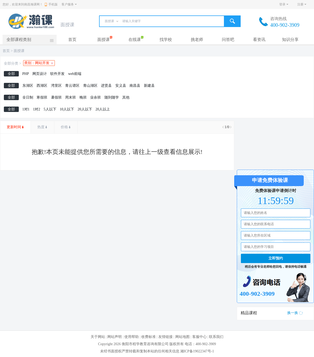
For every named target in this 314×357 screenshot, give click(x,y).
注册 (300, 4)
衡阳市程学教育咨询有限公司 (145, 344)
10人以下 (67, 109)
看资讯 (259, 39)
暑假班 (56, 97)
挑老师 (197, 39)
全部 (11, 74)
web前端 (74, 74)
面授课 (103, 39)
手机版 (51, 4)
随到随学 (111, 97)
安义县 (120, 86)
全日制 (27, 97)
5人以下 (50, 109)
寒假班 (42, 97)
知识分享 (290, 39)
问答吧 (228, 39)
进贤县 (106, 86)
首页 (72, 39)
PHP (25, 74)
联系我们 (216, 337)
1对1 (26, 109)
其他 (125, 97)
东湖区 (27, 86)
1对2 (36, 109)
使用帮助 (131, 337)
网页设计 (39, 74)
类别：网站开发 (36, 63)
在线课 (134, 39)
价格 (64, 127)
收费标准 (148, 337)
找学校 (166, 39)
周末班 (70, 97)
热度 (41, 127)
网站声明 (114, 337)
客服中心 (199, 337)
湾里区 (56, 86)
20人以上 (102, 109)
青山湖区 (90, 86)
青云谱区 (72, 86)
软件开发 (57, 74)
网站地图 (182, 337)
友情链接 (165, 337)
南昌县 (134, 86)
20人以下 (85, 109)
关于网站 (98, 337)
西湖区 (42, 86)
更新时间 (14, 127)
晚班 (83, 97)
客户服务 (68, 4)
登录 (282, 4)
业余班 (95, 97)
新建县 (149, 86)
